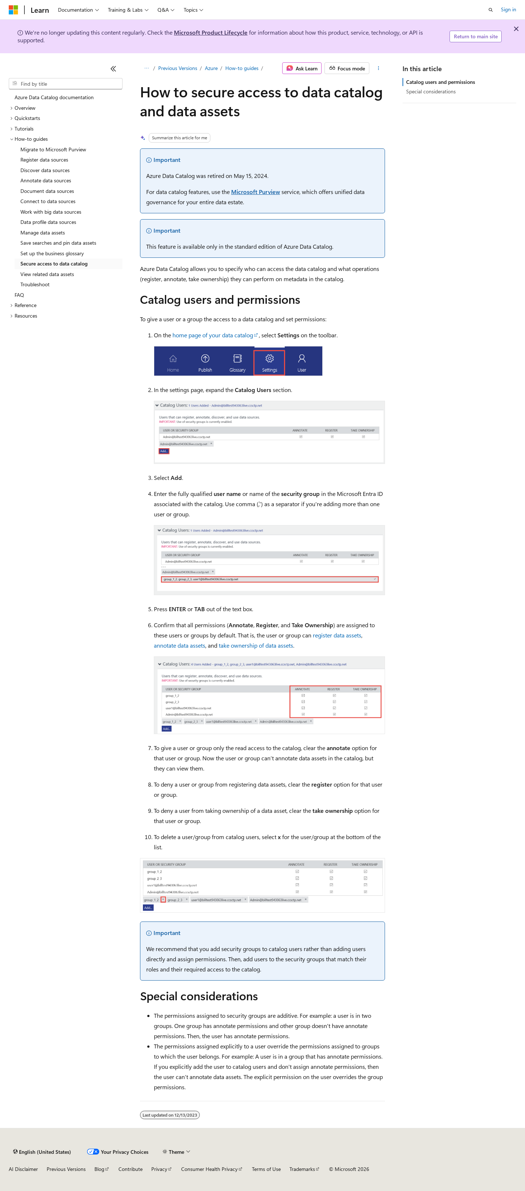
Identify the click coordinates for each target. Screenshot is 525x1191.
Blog (99, 1168)
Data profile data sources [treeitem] (48, 221)
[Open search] (490, 9)
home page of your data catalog (212, 335)
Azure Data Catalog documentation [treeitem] (54, 97)
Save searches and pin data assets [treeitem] (58, 242)
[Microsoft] (13, 10)
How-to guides (241, 68)
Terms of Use (266, 1168)
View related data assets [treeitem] (47, 274)
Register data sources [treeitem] (44, 159)
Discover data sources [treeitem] (45, 170)
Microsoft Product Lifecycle (211, 32)
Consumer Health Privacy (209, 1168)
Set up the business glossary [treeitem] (52, 253)
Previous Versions (177, 68)
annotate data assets (179, 645)
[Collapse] (113, 68)
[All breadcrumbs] (146, 68)
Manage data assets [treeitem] (42, 232)
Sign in (508, 9)
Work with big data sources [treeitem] (50, 211)
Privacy (159, 1168)
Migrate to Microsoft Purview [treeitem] (53, 149)
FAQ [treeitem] (19, 294)
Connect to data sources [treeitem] (47, 201)
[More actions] (378, 68)
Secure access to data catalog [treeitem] (54, 263)
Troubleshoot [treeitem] (35, 284)
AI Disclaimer (23, 1168)
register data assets (337, 635)
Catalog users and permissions (440, 81)
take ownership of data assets (256, 645)
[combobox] (65, 84)
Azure (211, 68)
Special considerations (431, 91)
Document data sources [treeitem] (47, 190)
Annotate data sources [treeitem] (45, 180)
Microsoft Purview (255, 191)
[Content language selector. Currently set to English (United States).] (42, 1151)
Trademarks (302, 1168)
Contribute (130, 1168)
